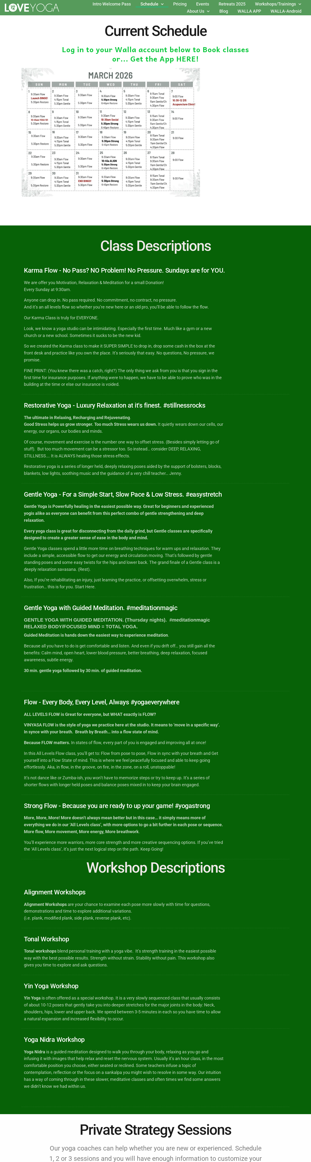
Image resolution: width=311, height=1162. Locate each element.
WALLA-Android (286, 11)
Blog (223, 11)
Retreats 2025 (232, 3)
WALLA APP (249, 11)
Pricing (180, 3)
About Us (198, 11)
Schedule (152, 4)
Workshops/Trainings (278, 4)
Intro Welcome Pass (112, 3)
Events (202, 3)
